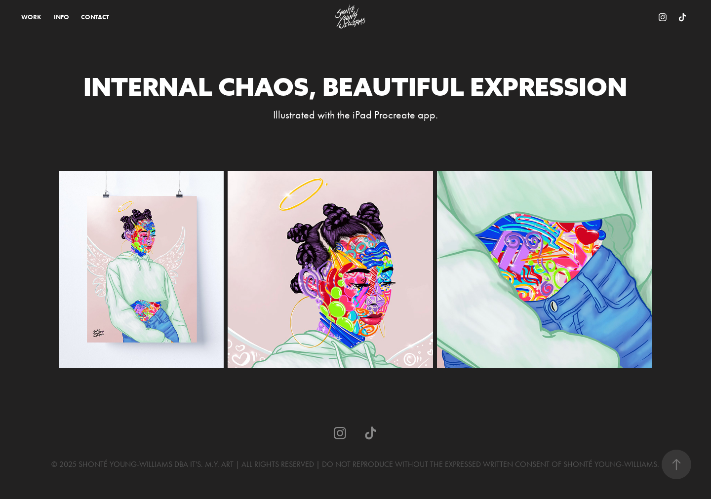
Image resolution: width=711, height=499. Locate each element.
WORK (31, 17)
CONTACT (95, 17)
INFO (61, 17)
